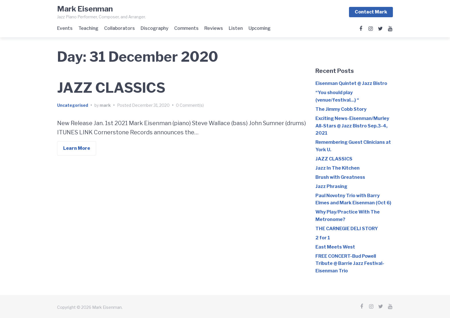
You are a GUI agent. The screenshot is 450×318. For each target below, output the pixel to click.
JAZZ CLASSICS (111, 88)
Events (65, 28)
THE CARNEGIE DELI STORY (346, 228)
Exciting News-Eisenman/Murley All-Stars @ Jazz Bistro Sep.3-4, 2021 (352, 125)
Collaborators (119, 28)
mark (105, 105)
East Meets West (335, 246)
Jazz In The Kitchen (337, 167)
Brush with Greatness (340, 177)
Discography (154, 28)
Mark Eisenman (85, 8)
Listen (236, 28)
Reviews (213, 28)
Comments (186, 28)
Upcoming (260, 28)
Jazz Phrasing (331, 186)
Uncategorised (72, 105)
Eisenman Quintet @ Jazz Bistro (351, 83)
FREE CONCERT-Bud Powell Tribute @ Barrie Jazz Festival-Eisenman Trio (349, 263)
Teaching (88, 28)
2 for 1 (322, 237)
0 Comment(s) (190, 105)
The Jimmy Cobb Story (340, 109)
